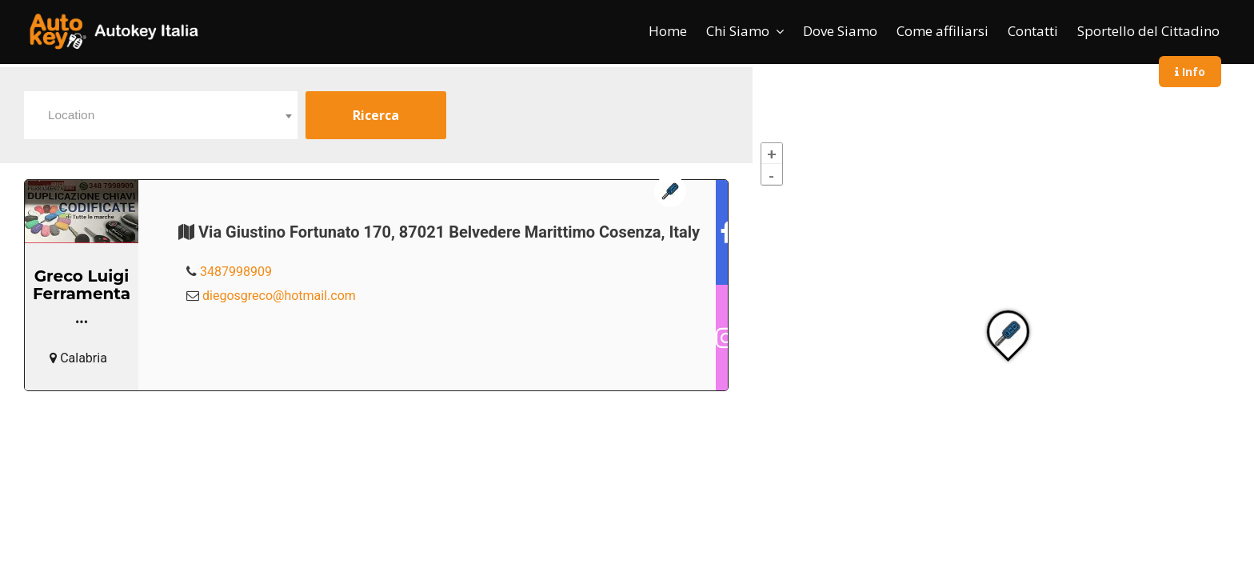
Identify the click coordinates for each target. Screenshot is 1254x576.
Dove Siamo (840, 31)
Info (1190, 71)
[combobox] (161, 115)
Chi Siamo (737, 31)
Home (668, 31)
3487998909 (236, 271)
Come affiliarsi (942, 31)
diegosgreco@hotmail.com (279, 295)
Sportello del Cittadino (1148, 31)
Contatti (1033, 31)
